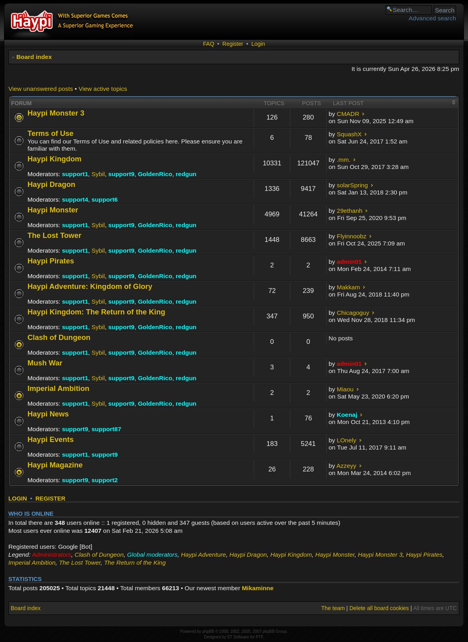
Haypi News (48, 414)
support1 (75, 174)
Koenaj (347, 414)
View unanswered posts (40, 88)
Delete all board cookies (379, 608)
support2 (105, 480)
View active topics (102, 88)
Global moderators (152, 554)
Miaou (345, 389)
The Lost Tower (54, 235)
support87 (106, 429)
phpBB (208, 631)
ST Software (238, 637)
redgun (186, 174)
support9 (121, 174)
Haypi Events (50, 439)
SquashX (349, 134)
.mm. (344, 159)
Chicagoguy (353, 312)
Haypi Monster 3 (55, 113)
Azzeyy (346, 465)
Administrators (51, 554)
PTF (259, 637)
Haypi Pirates (50, 261)
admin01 (349, 261)
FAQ (208, 44)
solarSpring (352, 185)
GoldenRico (155, 174)
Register (232, 44)
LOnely (346, 440)
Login (258, 44)
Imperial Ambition (58, 388)
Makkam (348, 287)
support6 (105, 199)
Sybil (98, 174)
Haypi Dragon (51, 184)
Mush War (45, 363)
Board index (34, 56)
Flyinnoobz (351, 236)
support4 (75, 199)
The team (333, 608)
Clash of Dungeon (58, 337)
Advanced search (432, 18)
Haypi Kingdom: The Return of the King (96, 312)
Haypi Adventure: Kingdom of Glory (89, 286)
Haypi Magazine (55, 465)
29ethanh (349, 210)
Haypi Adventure (203, 554)
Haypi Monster (52, 210)
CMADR (348, 113)
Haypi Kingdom (54, 159)
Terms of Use (50, 133)
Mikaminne (258, 588)
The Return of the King (135, 562)
